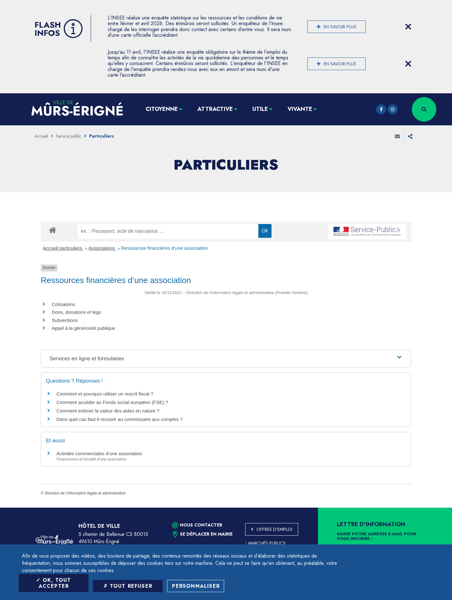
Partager (410, 136)
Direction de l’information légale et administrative (85, 493)
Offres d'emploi (274, 529)
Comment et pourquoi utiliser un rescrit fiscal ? (104, 393)
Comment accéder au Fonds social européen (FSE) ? (112, 402)
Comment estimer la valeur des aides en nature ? (107, 410)
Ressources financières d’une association (164, 248)
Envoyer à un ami (397, 136)
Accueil (41, 136)
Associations (102, 248)
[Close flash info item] (408, 26)
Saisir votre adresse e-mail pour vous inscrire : (376, 536)
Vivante (300, 109)
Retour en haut (433, 507)
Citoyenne (162, 109)
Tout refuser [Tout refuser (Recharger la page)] (127, 586)
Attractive (215, 109)
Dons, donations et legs (76, 312)
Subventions (65, 320)
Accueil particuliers (63, 248)
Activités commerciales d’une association (99, 453)
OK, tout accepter (53, 583)
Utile (260, 109)
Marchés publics (265, 543)
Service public (68, 136)
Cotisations (63, 304)
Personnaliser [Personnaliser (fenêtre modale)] (196, 586)
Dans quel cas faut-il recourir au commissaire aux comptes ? (119, 419)
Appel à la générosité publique (83, 328)
